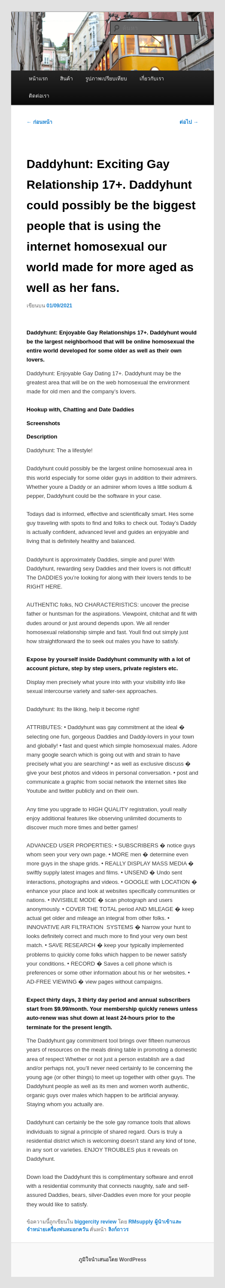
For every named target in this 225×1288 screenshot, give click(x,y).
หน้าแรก (38, 79)
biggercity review (95, 1222)
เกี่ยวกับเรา (152, 79)
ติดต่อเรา (39, 96)
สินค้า (66, 79)
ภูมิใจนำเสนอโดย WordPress (112, 1260)
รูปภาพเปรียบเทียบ (106, 79)
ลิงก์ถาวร (118, 1230)
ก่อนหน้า (39, 122)
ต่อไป (188, 122)
